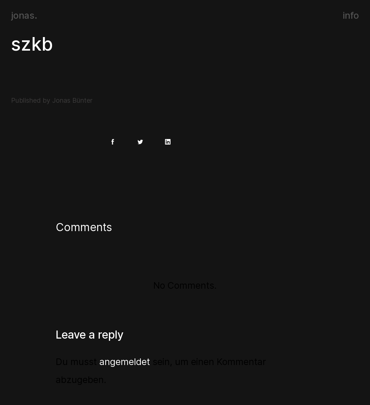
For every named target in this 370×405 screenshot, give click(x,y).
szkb (32, 44)
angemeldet (124, 361)
